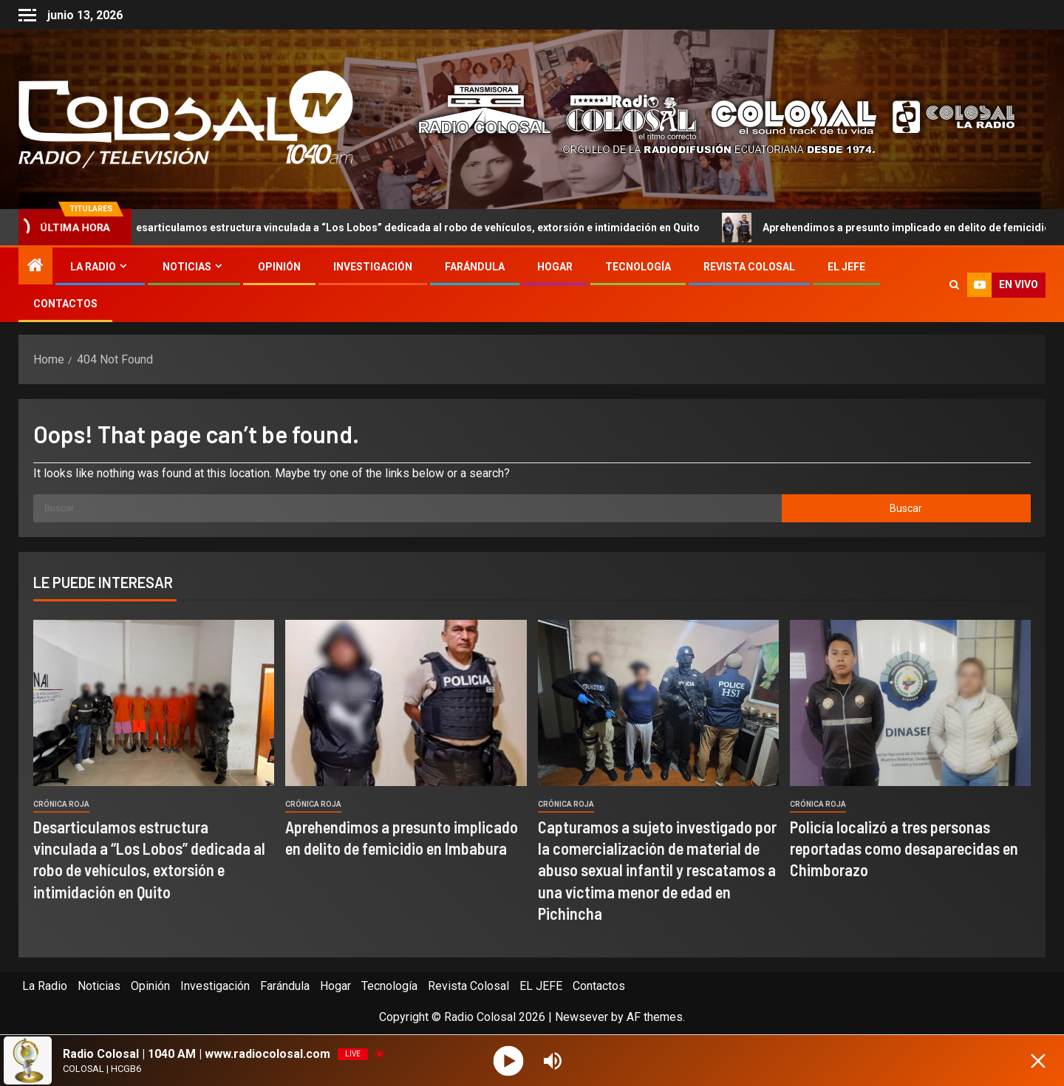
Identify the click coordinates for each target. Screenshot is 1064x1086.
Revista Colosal (749, 267)
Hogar (555, 267)
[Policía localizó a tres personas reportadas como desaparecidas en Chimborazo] (910, 703)
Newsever (581, 1017)
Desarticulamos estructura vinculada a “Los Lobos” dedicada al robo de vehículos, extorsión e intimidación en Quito (409, 227)
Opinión (279, 267)
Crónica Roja (61, 804)
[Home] (35, 266)
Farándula (475, 267)
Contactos (65, 304)
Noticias (187, 267)
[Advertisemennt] (704, 119)
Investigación (372, 267)
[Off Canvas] (27, 15)
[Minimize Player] (1038, 1061)
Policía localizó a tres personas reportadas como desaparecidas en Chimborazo (904, 848)
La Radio (93, 267)
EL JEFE (846, 267)
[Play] (509, 1061)
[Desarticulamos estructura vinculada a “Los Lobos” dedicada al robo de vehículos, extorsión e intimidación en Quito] (153, 703)
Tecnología (638, 267)
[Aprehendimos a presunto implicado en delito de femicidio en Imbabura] (405, 703)
